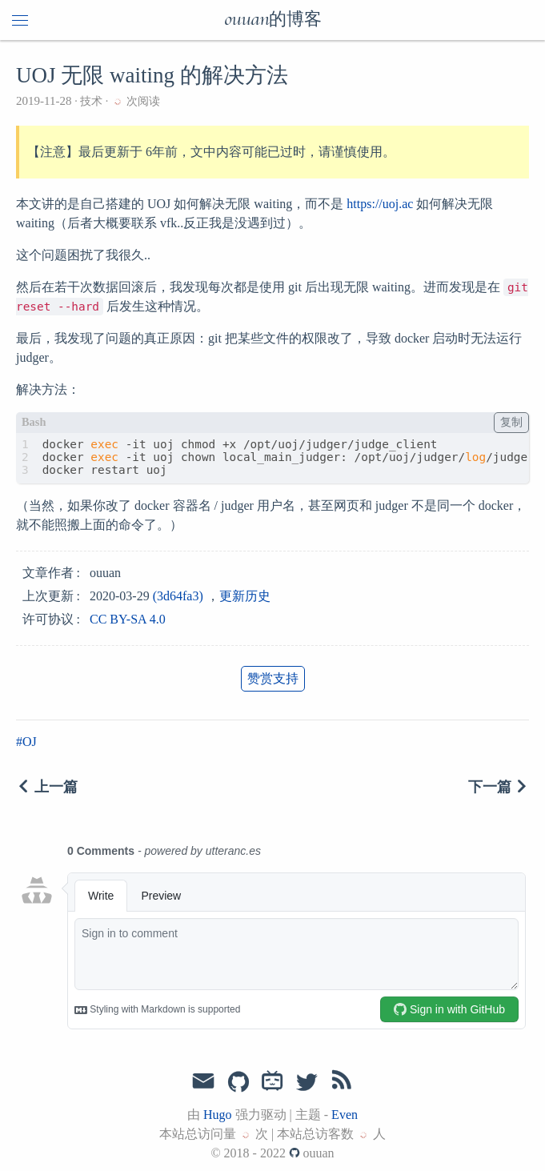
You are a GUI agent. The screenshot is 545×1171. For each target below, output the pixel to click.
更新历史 (244, 596)
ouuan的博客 (273, 20)
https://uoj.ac (380, 204)
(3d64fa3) (178, 596)
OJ (29, 741)
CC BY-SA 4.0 (128, 619)
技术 (92, 101)
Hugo (217, 1114)
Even (344, 1114)
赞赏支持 (273, 678)
